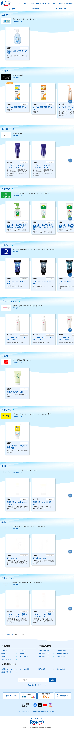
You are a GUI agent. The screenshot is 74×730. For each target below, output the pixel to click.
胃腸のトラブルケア (44, 656)
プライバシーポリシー (25, 711)
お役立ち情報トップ (44, 650)
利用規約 (52, 711)
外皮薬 (3, 653)
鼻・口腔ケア (24, 656)
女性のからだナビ (62, 656)
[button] (70, 101)
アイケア (4, 650)
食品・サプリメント (7, 659)
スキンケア (11, 9)
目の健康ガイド (61, 650)
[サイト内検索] (33, 680)
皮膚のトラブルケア (44, 653)
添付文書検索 (61, 669)
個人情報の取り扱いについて (40, 711)
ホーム (3, 634)
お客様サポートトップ (8, 669)
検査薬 (3, 656)
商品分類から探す (61, 8)
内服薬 (22, 653)
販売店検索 (41, 669)
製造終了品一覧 (6, 672)
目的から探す (35, 8)
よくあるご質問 (24, 669)
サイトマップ (42, 685)
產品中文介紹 (32, 685)
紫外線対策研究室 (62, 653)
